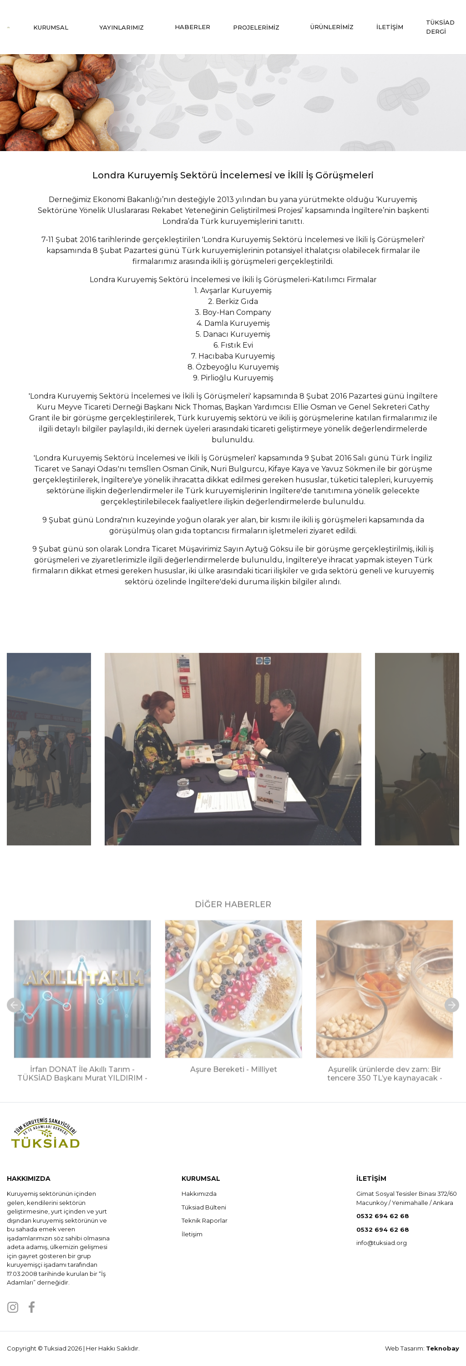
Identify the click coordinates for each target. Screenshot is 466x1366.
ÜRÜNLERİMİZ (332, 26)
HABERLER (192, 26)
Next (418, 776)
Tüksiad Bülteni (204, 1207)
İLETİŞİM (389, 26)
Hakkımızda (199, 1193)
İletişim (192, 1234)
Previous (47, 776)
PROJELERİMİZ (260, 27)
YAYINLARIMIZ (125, 27)
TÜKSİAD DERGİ (440, 27)
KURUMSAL (54, 27)
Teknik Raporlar (205, 1220)
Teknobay (442, 1348)
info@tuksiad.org (381, 1242)
